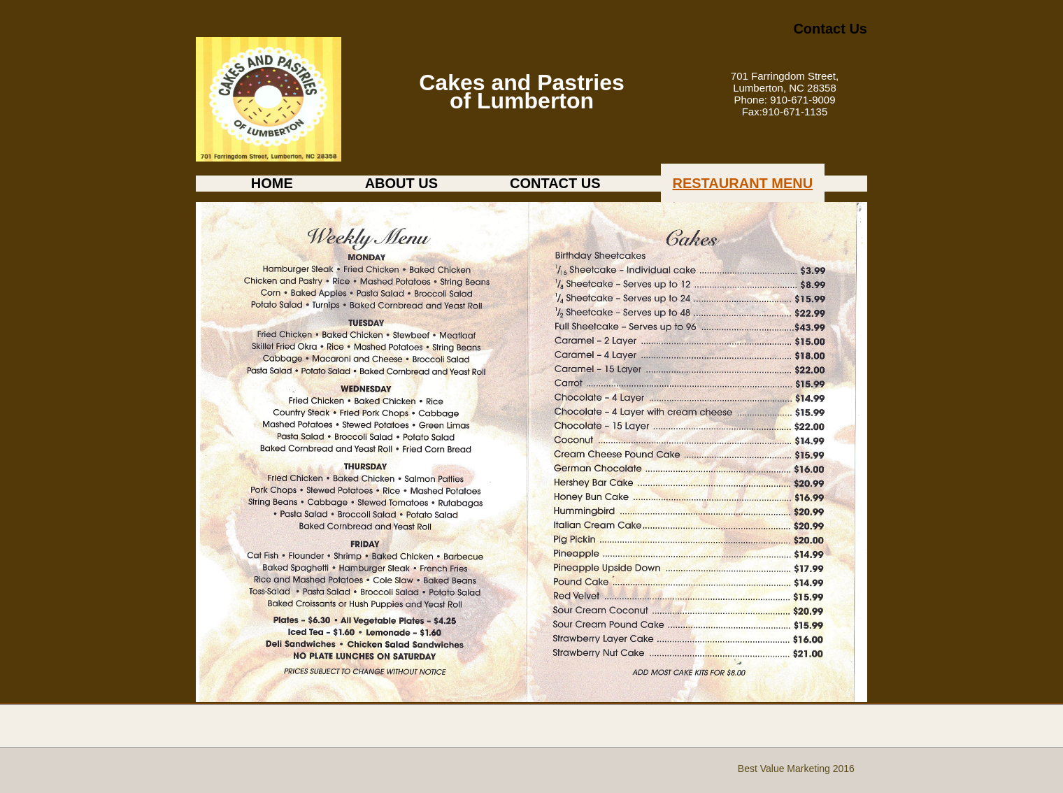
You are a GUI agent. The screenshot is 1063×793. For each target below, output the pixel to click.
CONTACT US (555, 183)
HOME (272, 183)
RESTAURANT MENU (743, 183)
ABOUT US (401, 183)
